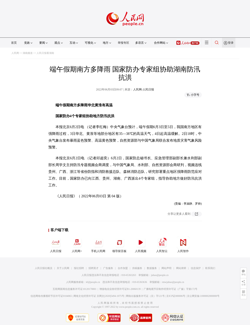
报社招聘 (79, 268)
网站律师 (181, 268)
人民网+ (77, 244)
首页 (14, 42)
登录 (231, 42)
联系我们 (210, 268)
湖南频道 (28, 53)
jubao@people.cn (159, 275)
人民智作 (183, 244)
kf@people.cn (93, 282)
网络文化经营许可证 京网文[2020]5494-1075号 (99, 296)
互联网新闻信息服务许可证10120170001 (74, 289)
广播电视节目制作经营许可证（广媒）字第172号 (170, 289)
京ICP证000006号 (175, 296)
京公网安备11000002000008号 (203, 296)
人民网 (15, 53)
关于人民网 (63, 268)
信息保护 (196, 268)
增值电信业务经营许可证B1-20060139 (120, 289)
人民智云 (162, 244)
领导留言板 (119, 244)
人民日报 (55, 244)
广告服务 (108, 268)
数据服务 (152, 268)
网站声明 (166, 268)
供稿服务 (137, 268)
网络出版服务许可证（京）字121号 (145, 296)
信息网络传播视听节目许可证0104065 (51, 296)
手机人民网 (98, 244)
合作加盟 (123, 268)
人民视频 (140, 244)
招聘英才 (94, 268)
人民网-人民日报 (143, 89)
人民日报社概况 (43, 268)
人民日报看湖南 (45, 53)
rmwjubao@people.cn (173, 282)
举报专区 (123, 42)
